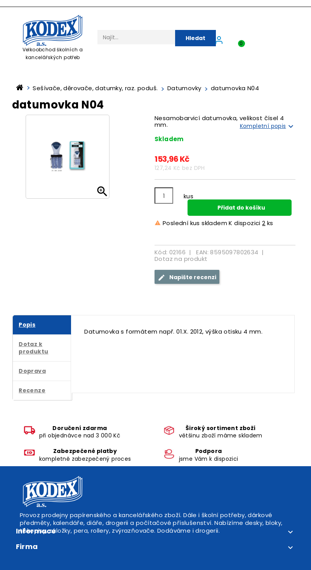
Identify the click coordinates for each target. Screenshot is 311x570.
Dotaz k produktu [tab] (33, 347)
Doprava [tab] (32, 371)
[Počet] (164, 195)
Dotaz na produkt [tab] (181, 258)
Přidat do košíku (240, 208)
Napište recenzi (187, 277)
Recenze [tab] (32, 390)
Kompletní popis (267, 126)
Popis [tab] (27, 325)
